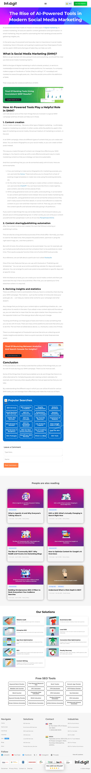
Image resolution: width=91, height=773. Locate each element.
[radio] (50, 768)
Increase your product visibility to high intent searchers (72, 621)
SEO (18, 650)
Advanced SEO (12, 509)
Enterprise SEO (22, 630)
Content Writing (22, 661)
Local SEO (63, 629)
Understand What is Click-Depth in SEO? (64, 590)
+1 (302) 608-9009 (55, 730)
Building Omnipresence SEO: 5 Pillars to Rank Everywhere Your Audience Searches (24, 592)
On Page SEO (52, 586)
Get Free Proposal (80, 3)
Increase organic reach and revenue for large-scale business (30, 632)
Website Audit (21, 620)
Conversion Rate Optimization (70, 640)
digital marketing (50, 27)
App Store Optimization (25, 640)
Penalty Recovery (66, 650)
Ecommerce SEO (65, 620)
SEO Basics (61, 586)
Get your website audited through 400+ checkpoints (28, 621)
